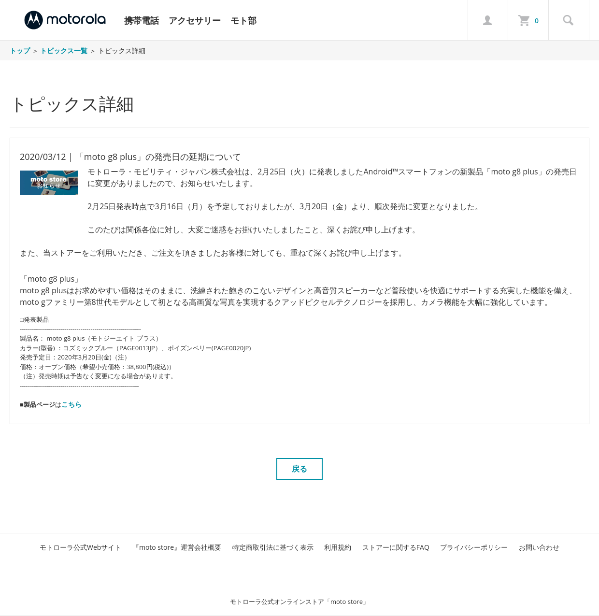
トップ (20, 50)
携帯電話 (141, 20)
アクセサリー (195, 20)
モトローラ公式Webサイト (80, 547)
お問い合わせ (539, 547)
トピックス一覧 (63, 50)
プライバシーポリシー (474, 547)
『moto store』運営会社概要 (176, 547)
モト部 (243, 20)
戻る (299, 468)
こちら (71, 404)
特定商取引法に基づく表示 (273, 547)
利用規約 (337, 547)
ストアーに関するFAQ (395, 547)
